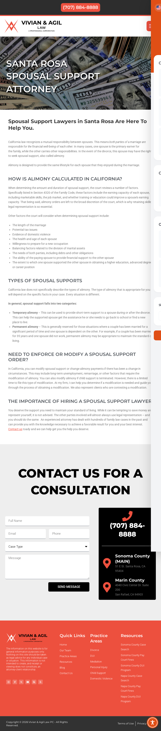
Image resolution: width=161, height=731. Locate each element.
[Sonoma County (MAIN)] (107, 563)
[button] (80, 7)
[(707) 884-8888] (127, 516)
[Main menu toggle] (152, 26)
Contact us (15, 429)
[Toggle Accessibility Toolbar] (152, 722)
